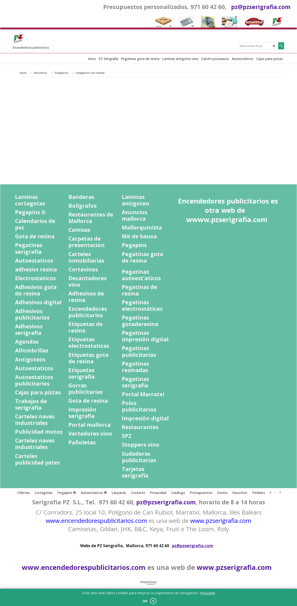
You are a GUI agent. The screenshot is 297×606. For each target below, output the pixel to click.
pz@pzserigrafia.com (261, 7)
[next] (280, 492)
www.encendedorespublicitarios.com (96, 520)
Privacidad (207, 593)
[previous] (275, 492)
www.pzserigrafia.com (220, 520)
